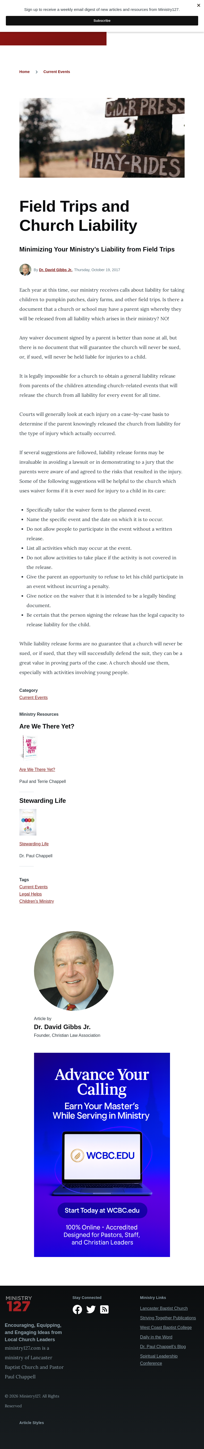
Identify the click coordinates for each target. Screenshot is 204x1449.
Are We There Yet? (37, 769)
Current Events (57, 72)
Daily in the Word (156, 1337)
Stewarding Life (34, 844)
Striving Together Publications (168, 1318)
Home (24, 72)
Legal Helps (30, 894)
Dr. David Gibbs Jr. (55, 270)
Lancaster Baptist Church (164, 1308)
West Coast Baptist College (166, 1327)
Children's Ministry (36, 901)
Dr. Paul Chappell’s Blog (163, 1346)
